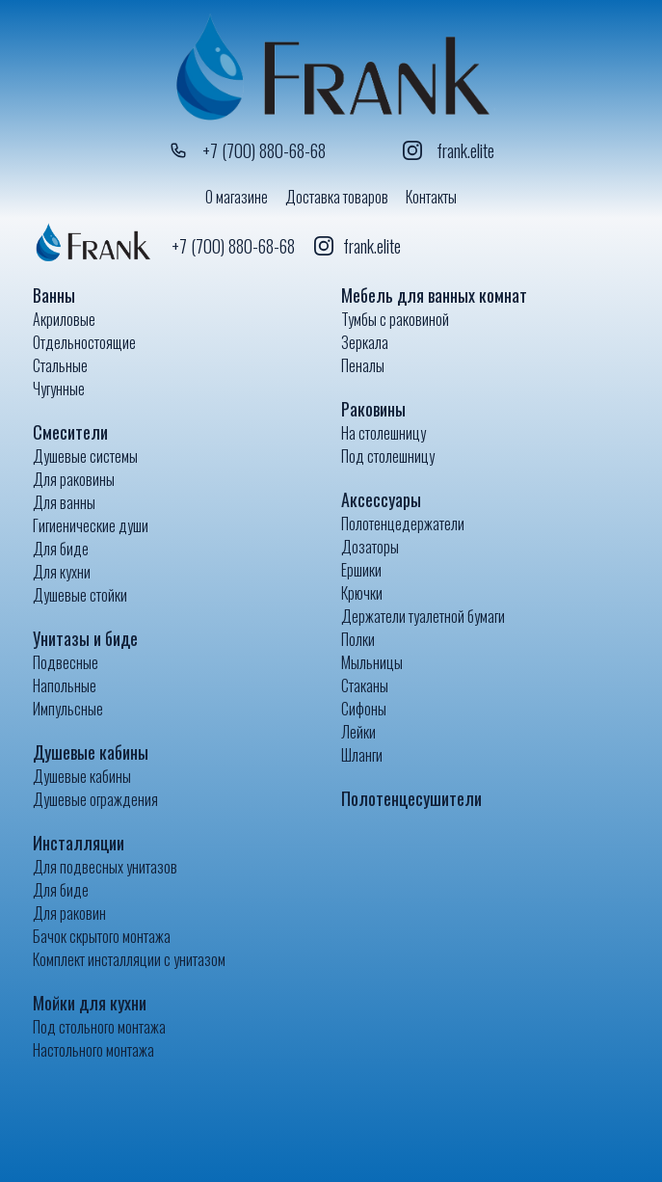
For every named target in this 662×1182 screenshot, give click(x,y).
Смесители (70, 431)
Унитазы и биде (85, 638)
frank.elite (448, 150)
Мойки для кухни (89, 1002)
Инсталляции (78, 842)
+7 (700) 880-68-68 (247, 150)
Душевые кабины (90, 752)
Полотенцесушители (411, 798)
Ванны (54, 295)
